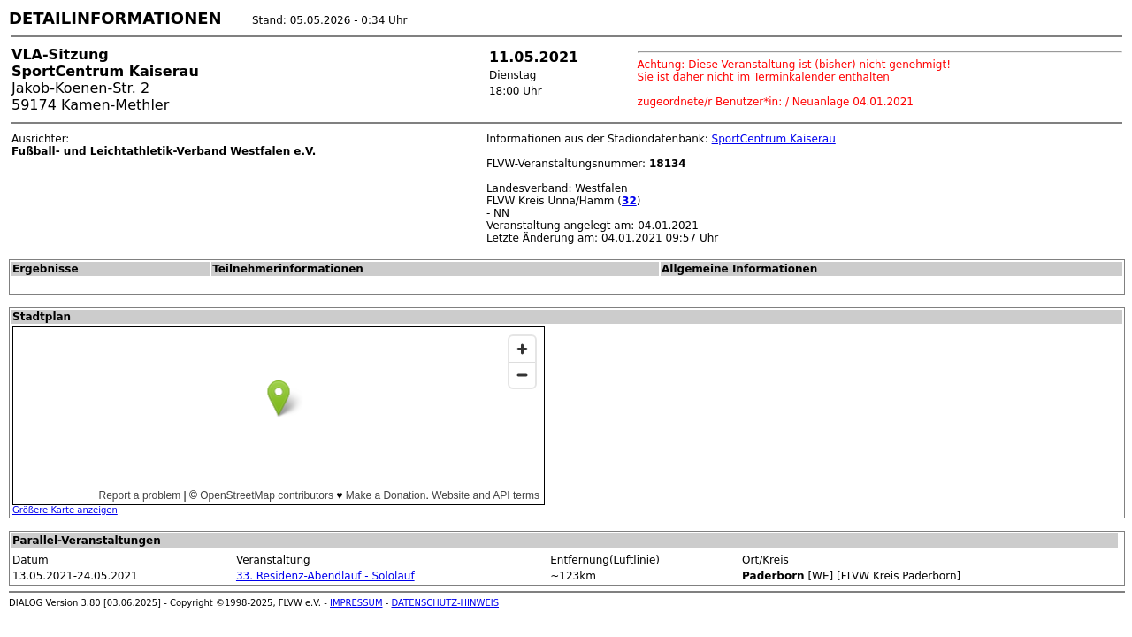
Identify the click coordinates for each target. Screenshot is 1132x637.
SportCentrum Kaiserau (774, 139)
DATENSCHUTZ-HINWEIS (446, 603)
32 (629, 201)
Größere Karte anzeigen (65, 510)
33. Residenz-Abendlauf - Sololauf (325, 576)
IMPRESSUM (356, 603)
